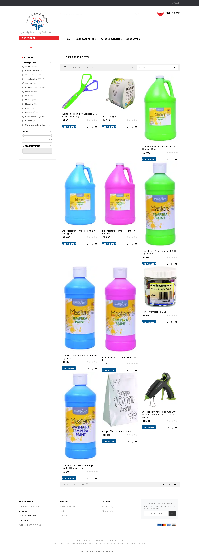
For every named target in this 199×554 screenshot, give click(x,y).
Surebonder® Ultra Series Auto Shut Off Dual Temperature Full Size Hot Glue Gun (159, 415)
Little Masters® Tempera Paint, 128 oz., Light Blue (78, 232)
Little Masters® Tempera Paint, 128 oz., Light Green (158, 148)
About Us (23, 511)
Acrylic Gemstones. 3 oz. (154, 311)
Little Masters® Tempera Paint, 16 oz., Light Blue (79, 357)
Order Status (66, 515)
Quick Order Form (68, 506)
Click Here (31, 515)
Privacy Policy (108, 511)
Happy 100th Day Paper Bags (116, 431)
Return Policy (107, 506)
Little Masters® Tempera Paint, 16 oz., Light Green (159, 252)
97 (170, 484)
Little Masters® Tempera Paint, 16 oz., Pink (120, 358)
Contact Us (24, 520)
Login (62, 511)
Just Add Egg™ (109, 116)
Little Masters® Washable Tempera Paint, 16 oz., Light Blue (79, 466)
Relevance (157, 67)
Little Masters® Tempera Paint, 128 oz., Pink (118, 232)
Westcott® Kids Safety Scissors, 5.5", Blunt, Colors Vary (79, 115)
